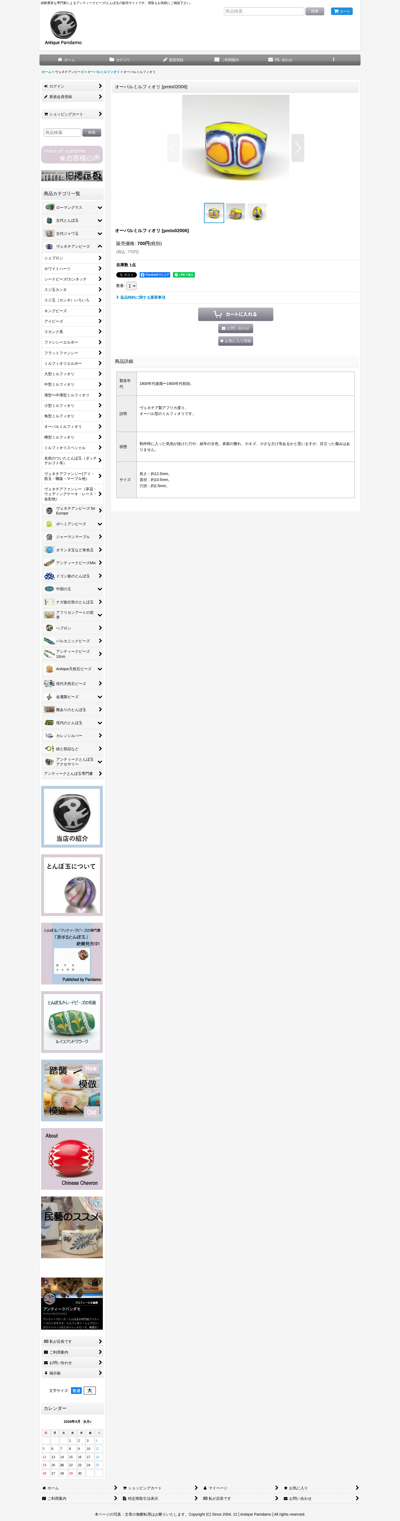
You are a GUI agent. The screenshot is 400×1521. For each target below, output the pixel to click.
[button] (333, 59)
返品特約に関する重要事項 (140, 297)
